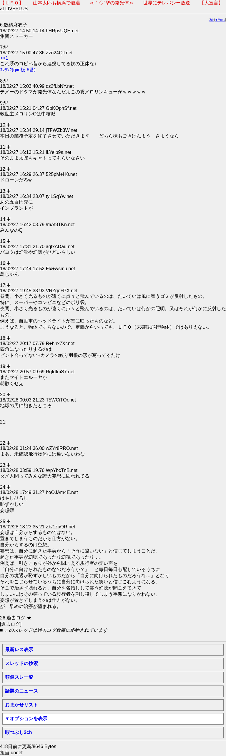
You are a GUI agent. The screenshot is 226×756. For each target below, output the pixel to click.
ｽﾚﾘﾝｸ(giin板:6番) (18, 69)
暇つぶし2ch (18, 732)
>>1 (4, 58)
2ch (212, 19)
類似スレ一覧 (19, 677)
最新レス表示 (19, 649)
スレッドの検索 (21, 663)
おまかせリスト (21, 704)
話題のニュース (21, 690)
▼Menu (220, 19)
